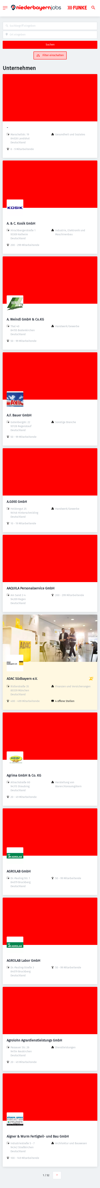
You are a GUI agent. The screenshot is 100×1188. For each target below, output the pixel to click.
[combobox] (50, 26)
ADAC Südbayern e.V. (22, 679)
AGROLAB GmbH (19, 871)
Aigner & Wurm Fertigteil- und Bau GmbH (38, 1136)
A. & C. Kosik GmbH (21, 223)
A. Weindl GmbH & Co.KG (25, 319)
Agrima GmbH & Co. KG (24, 775)
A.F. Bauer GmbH (19, 415)
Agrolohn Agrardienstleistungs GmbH (34, 1040)
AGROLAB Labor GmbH (23, 961)
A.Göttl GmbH (17, 502)
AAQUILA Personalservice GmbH (30, 588)
